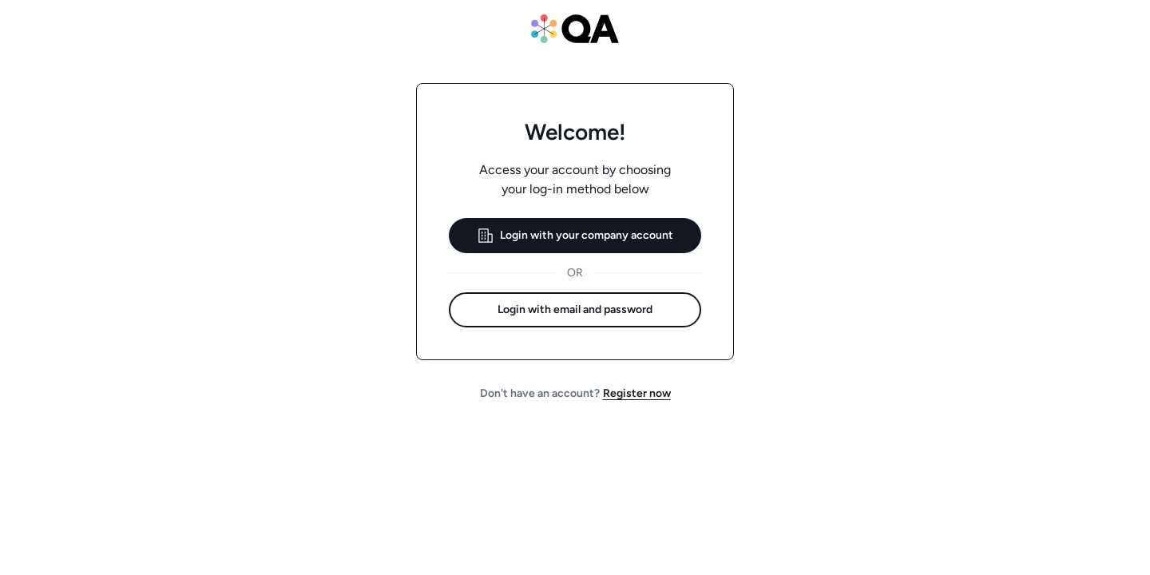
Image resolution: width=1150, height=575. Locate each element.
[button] (575, 235)
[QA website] (575, 29)
